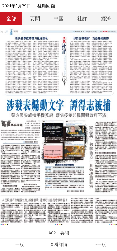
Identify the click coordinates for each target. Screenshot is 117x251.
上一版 (17, 244)
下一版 (99, 244)
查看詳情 (58, 244)
